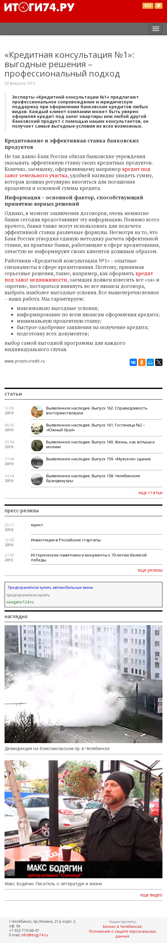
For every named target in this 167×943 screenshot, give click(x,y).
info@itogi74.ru (34, 934)
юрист (37, 524)
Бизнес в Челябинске (122, 926)
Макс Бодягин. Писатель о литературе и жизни (53, 883)
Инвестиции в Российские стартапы (66, 540)
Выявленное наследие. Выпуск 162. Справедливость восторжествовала (97, 410)
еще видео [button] (151, 894)
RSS (148, 5)
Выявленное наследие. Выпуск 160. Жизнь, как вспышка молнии (100, 444)
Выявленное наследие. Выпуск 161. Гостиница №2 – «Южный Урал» (95, 427)
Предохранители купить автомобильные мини (50, 587)
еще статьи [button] (150, 492)
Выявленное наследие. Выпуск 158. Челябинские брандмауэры (93, 478)
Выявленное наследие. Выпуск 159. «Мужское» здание (98, 459)
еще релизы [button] (150, 570)
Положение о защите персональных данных (122, 933)
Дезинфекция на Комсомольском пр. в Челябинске (57, 748)
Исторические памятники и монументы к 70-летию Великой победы (89, 557)
